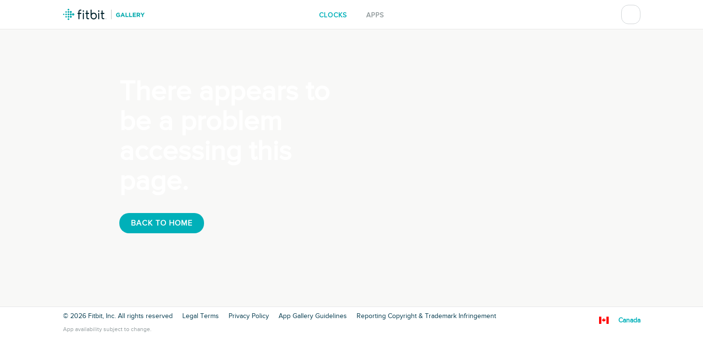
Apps (375, 15)
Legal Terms (200, 316)
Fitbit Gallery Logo (104, 14)
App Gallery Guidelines (313, 316)
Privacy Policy (249, 316)
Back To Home (161, 223)
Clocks (333, 15)
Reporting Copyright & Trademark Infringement (426, 316)
